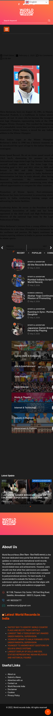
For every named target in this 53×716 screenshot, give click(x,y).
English (31, 2)
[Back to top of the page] (48, 712)
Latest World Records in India (21, 616)
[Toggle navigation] (6, 29)
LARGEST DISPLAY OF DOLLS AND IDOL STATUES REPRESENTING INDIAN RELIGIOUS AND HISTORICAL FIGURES (27, 654)
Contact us (12, 683)
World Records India (16, 686)
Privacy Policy (14, 695)
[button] (20, 506)
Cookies (11, 692)
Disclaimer (12, 689)
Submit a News (14, 677)
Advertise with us (15, 680)
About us (11, 674)
